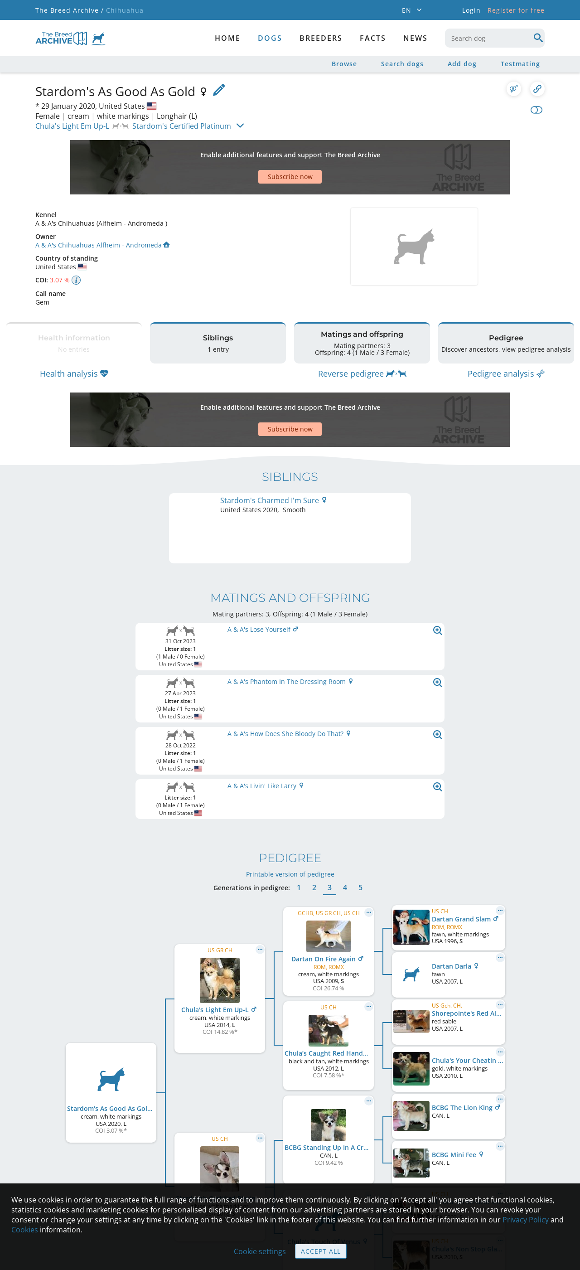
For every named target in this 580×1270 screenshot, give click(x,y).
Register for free (516, 10)
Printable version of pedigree (290, 676)
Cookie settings (260, 1251)
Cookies (24, 1230)
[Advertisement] (255, 151)
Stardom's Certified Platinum (181, 126)
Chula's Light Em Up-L (72, 126)
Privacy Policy (526, 1220)
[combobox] (494, 38)
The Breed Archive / (69, 10)
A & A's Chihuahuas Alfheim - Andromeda (102, 213)
